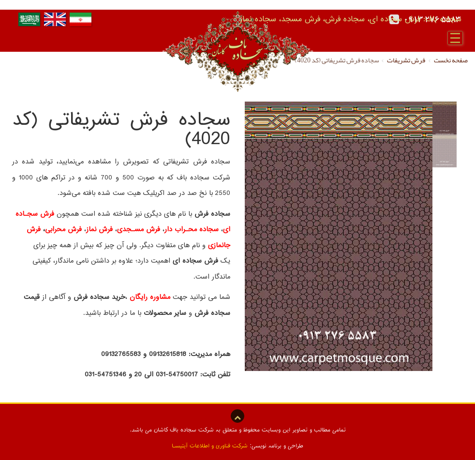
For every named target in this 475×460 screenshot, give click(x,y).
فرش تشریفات (406, 60)
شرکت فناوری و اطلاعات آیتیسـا (210, 445)
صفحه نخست (451, 60)
